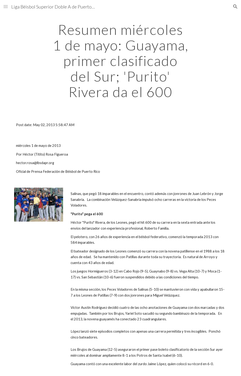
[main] (120, 60)
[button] (5, 6)
